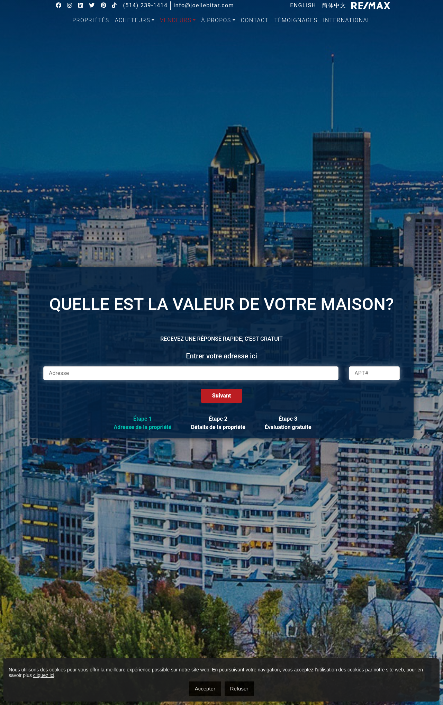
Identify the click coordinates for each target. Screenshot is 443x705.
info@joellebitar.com (204, 5)
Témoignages (295, 20)
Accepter (205, 688)
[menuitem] (303, 5)
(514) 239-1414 (145, 5)
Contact (255, 20)
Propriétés (90, 20)
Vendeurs (175, 20)
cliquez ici (43, 675)
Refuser (239, 688)
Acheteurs (132, 20)
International (347, 20)
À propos (216, 20)
